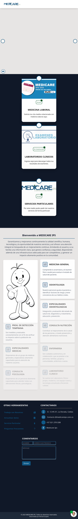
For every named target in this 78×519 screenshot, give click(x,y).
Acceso (39, 101)
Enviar (26, 463)
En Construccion (39, 146)
